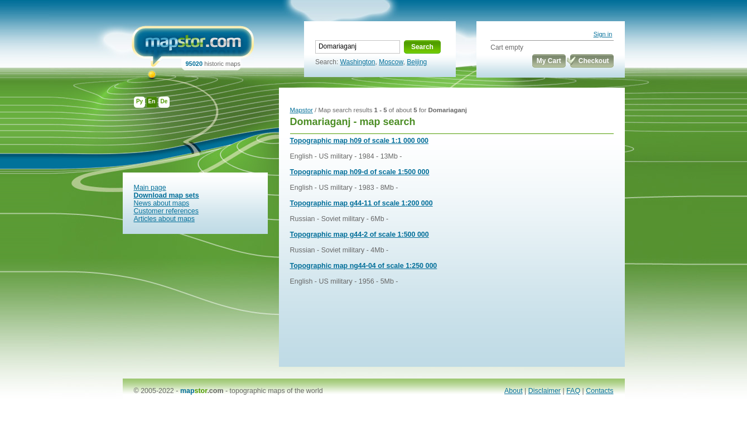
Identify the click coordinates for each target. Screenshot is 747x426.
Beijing (417, 62)
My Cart (549, 61)
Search (422, 47)
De (164, 101)
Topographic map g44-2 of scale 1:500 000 (359, 234)
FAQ (573, 391)
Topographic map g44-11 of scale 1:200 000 (361, 203)
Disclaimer (544, 391)
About (513, 391)
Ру (139, 101)
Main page (150, 188)
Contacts (599, 391)
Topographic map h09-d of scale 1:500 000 (360, 172)
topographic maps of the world (276, 391)
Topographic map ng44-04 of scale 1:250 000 (363, 266)
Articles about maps (164, 219)
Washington (357, 62)
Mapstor (301, 110)
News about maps (162, 203)
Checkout (594, 61)
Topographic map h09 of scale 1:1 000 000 (359, 141)
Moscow (391, 62)
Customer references (166, 211)
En (152, 101)
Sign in (603, 34)
